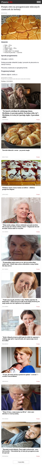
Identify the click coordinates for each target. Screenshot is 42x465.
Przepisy (38, 119)
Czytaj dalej (21, 462)
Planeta (7, 2)
